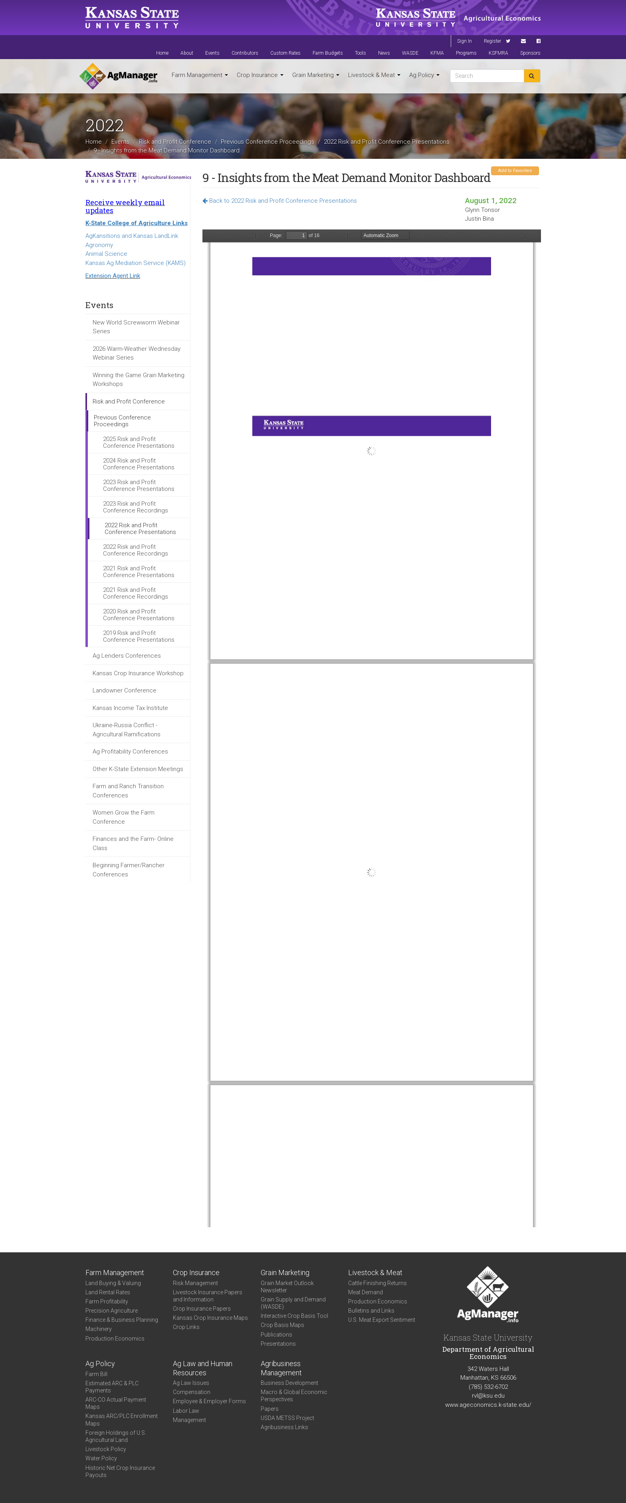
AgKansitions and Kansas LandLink (131, 235)
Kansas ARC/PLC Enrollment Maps (121, 1419)
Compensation (191, 1392)
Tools (360, 53)
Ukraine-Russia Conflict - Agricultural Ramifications (126, 730)
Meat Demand (365, 1292)
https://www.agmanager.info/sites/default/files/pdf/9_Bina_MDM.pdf (371, 728)
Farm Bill (96, 1374)
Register (492, 41)
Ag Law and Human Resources (202, 1368)
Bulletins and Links (371, 1310)
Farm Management (200, 75)
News (384, 53)
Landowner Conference (124, 690)
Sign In (464, 41)
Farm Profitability (106, 1301)
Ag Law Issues (191, 1383)
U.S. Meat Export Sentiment (381, 1320)
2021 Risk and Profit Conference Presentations (138, 572)
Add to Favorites (515, 170)
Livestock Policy (105, 1449)
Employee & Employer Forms (209, 1401)
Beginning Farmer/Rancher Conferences (128, 870)
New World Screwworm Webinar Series (136, 327)
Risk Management (195, 1283)
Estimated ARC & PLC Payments (112, 1387)
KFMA (437, 53)
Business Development (289, 1383)
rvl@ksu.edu (488, 1395)
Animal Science (106, 253)
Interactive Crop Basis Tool (294, 1316)
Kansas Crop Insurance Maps (210, 1318)
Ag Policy (424, 75)
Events (212, 53)
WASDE (410, 53)
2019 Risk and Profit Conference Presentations (138, 636)
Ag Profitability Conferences (130, 751)
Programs (466, 53)
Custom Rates (285, 53)
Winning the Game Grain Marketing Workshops (138, 380)
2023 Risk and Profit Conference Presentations (138, 485)
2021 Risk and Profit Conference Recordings (135, 593)
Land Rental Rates (107, 1292)
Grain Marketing (315, 75)
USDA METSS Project (287, 1418)
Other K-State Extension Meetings (138, 769)
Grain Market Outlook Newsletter (287, 1286)
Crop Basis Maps (282, 1325)
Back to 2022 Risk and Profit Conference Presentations (279, 200)
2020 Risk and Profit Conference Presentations (138, 615)
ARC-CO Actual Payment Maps (115, 1403)
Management (189, 1420)
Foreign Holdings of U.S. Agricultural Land (115, 1436)
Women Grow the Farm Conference (124, 817)
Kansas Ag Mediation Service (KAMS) (135, 263)
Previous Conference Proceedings (267, 141)
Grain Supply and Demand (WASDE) (293, 1303)
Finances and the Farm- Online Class (133, 843)
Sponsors (530, 53)
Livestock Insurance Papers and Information (207, 1296)
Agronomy (99, 245)
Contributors (245, 53)
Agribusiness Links (284, 1427)
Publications (276, 1334)
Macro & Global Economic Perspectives (294, 1395)
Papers (270, 1409)
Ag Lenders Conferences (127, 655)
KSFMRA (498, 53)
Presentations (278, 1344)
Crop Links (186, 1327)
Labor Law (186, 1411)
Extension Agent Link (112, 275)
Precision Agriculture (111, 1310)
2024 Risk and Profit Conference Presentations (138, 464)
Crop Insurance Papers (202, 1308)
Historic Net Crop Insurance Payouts (120, 1471)
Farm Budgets (328, 53)
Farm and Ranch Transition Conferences (128, 791)
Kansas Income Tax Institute (130, 708)
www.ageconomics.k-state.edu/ (488, 1404)
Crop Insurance (260, 75)
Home (162, 53)
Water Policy (101, 1458)
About (186, 53)
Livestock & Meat (374, 75)
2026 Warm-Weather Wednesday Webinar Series (136, 353)
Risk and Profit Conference (175, 141)
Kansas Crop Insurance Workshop (138, 673)
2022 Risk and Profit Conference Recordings (135, 550)
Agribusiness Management (281, 1368)
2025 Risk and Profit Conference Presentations (138, 442)
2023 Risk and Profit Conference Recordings (135, 507)
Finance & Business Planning (121, 1320)
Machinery (98, 1329)
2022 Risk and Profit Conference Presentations (387, 141)
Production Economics (115, 1338)
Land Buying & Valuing (113, 1283)
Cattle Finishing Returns (377, 1283)
